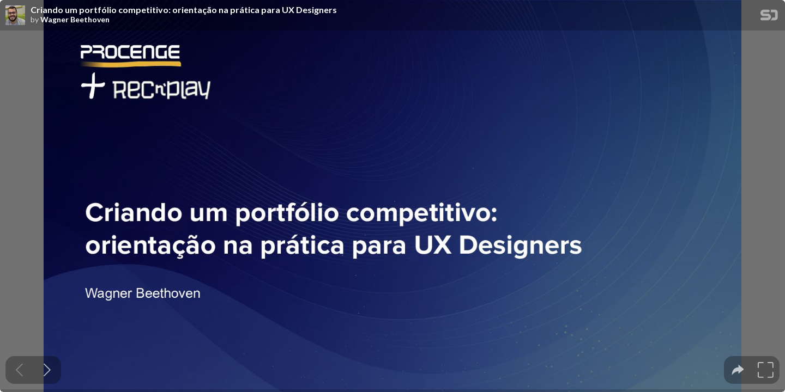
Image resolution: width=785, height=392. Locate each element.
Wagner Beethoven (75, 19)
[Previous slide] (19, 370)
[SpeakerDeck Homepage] (769, 17)
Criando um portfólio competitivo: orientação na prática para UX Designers (184, 9)
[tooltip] (738, 370)
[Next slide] (47, 370)
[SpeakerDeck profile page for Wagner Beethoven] (15, 15)
